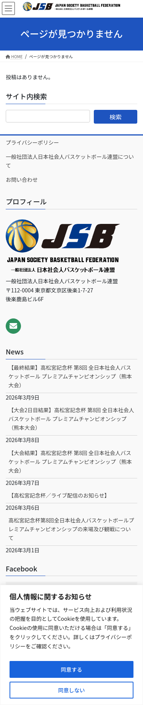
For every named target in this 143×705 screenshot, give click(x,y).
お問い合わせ (22, 179)
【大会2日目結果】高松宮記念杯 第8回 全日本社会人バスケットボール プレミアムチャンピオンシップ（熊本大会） (71, 418)
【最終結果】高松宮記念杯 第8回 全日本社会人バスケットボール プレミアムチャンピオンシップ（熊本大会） (70, 376)
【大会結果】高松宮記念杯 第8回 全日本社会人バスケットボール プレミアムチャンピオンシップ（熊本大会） (70, 461)
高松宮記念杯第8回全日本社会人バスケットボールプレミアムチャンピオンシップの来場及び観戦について (71, 529)
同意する (71, 669)
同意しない (71, 690)
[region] (71, 645)
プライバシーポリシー (32, 142)
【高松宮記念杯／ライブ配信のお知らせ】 (59, 495)
